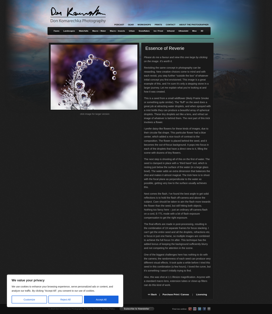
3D (202, 31)
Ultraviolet (183, 31)
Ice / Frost (158, 31)
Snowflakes (144, 31)
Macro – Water (99, 31)
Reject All (65, 299)
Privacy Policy (108, 309)
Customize (29, 299)
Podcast (119, 25)
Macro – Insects (117, 31)
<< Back (152, 294)
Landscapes (69, 31)
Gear (131, 25)
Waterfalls (83, 31)
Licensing (201, 294)
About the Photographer (194, 25)
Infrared (171, 31)
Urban (132, 31)
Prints (158, 25)
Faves (56, 31)
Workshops (144, 25)
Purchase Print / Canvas (176, 294)
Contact (170, 25)
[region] (45, 291)
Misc (194, 31)
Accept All (101, 299)
